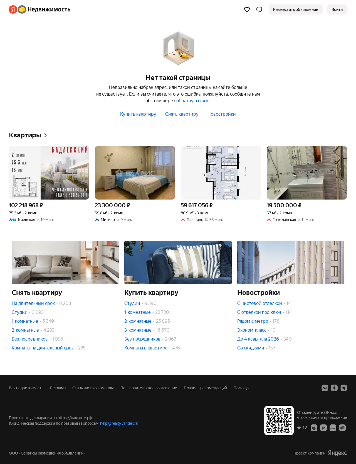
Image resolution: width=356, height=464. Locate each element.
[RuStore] (342, 427)
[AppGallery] (333, 427)
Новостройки (221, 114)
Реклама (58, 388)
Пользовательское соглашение (148, 388)
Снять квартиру (182, 114)
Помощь (241, 388)
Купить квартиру (138, 114)
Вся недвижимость (26, 388)
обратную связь (192, 100)
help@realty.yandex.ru (119, 423)
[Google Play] (323, 427)
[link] (337, 9)
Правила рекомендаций (205, 388)
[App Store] (314, 427)
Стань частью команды (93, 388)
